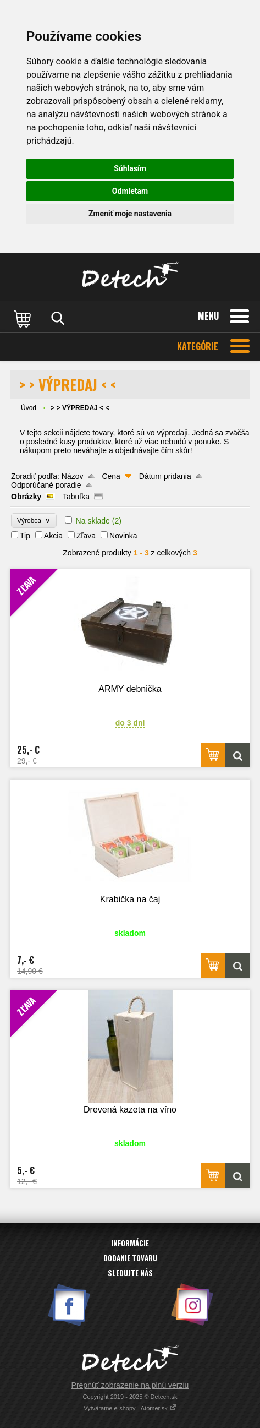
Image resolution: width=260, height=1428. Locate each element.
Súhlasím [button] (130, 168)
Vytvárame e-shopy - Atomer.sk (130, 1408)
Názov (73, 476)
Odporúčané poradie (46, 485)
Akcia (53, 535)
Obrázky (26, 496)
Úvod (28, 408)
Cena (111, 476)
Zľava (86, 535)
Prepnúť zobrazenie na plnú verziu (130, 1385)
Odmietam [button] (130, 191)
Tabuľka (76, 496)
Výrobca (34, 520)
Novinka (123, 535)
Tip (25, 535)
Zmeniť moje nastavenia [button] (130, 213)
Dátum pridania (165, 476)
